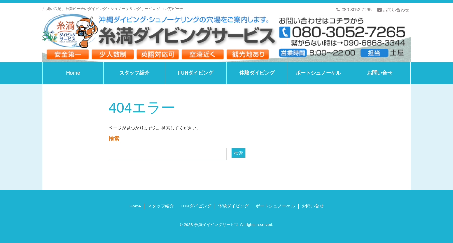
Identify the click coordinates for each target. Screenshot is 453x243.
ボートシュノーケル (318, 72)
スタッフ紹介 (134, 72)
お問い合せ (379, 72)
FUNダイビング (196, 72)
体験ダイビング (257, 72)
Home (73, 72)
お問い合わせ (393, 9)
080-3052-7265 (354, 9)
